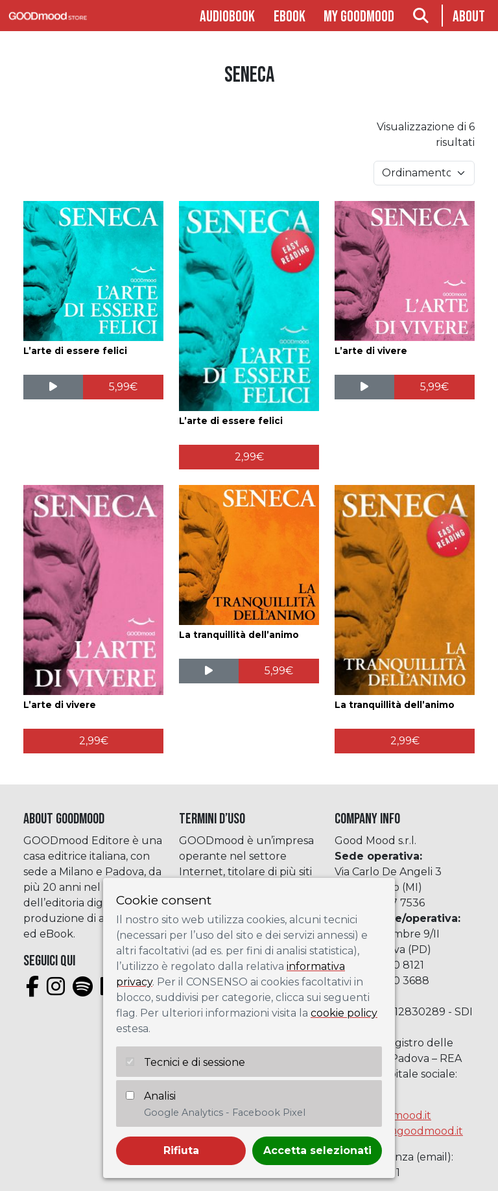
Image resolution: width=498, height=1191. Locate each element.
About (469, 16)
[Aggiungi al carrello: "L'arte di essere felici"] (123, 387)
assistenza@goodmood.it (399, 1131)
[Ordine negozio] (424, 173)
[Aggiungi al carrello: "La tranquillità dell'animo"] (279, 671)
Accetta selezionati (317, 1150)
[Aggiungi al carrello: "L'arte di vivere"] (434, 387)
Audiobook (227, 16)
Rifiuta (181, 1150)
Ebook (289, 16)
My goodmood (359, 16)
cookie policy (344, 1013)
